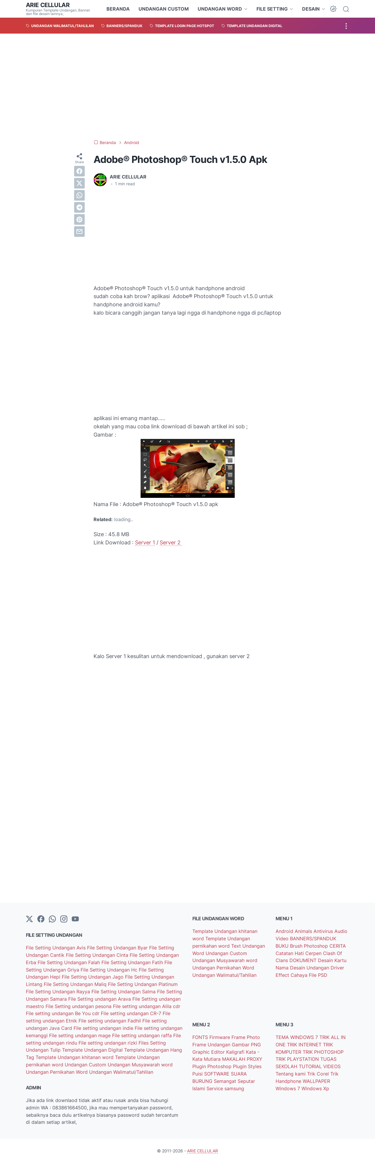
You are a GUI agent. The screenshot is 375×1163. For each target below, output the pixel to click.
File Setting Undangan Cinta (98, 955)
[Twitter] (29, 919)
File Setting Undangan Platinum (143, 984)
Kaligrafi (236, 1052)
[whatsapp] (79, 195)
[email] (79, 231)
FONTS (200, 1037)
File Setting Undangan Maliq (76, 984)
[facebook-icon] (40, 919)
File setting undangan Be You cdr (63, 1013)
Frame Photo (245, 1037)
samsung (234, 1088)
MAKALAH (234, 1059)
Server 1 (145, 542)
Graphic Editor (209, 1052)
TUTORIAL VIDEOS (320, 1066)
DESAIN (311, 9)
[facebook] (79, 171)
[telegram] (79, 207)
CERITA (337, 946)
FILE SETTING (272, 9)
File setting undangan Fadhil (110, 1021)
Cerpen (314, 953)
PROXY (254, 1059)
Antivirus (324, 931)
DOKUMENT (303, 960)
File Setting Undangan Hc (110, 970)
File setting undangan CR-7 (132, 1013)
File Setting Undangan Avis (56, 948)
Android (285, 931)
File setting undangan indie (104, 1028)
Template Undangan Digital (93, 1050)
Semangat (226, 1081)
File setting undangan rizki (109, 1043)
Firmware (220, 1037)
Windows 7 (288, 1088)
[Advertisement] (187, 86)
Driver (337, 968)
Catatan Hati (290, 953)
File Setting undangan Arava (100, 999)
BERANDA (118, 9)
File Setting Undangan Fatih (132, 962)
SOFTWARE (217, 1074)
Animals (304, 931)
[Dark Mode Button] (333, 8)
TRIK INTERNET (305, 1045)
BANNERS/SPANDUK (313, 938)
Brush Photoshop (309, 946)
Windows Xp (315, 1088)
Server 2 (171, 542)
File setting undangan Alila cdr (146, 1006)
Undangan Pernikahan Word (57, 1072)
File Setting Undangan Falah (69, 962)
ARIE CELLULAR (48, 5)
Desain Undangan (310, 968)
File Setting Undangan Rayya (58, 992)
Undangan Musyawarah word (140, 1065)
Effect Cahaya (292, 975)
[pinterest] (79, 219)
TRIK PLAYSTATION (298, 1059)
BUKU (283, 946)
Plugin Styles (247, 1066)
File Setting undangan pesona (79, 1006)
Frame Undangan (212, 1045)
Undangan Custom (86, 1065)
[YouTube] (75, 919)
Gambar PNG (246, 1045)
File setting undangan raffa (142, 1035)
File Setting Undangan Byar (118, 948)
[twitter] (79, 183)
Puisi (198, 1074)
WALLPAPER (316, 1081)
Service (215, 1088)
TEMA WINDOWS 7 (297, 1037)
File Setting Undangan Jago (93, 977)
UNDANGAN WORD (220, 9)
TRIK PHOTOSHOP (323, 1052)
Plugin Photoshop (212, 1066)
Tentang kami (291, 1074)
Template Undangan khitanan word (75, 1057)
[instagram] (63, 919)
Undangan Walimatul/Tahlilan (121, 1072)
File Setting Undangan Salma (124, 992)
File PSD (318, 975)
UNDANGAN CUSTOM (164, 9)
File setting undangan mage (80, 1035)
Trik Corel (318, 1074)
